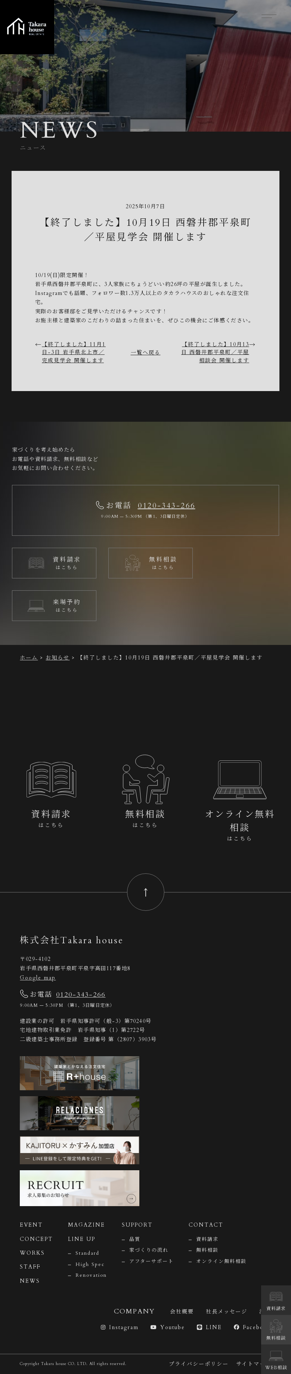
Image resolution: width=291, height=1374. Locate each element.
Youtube (168, 1327)
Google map (38, 977)
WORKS (32, 1253)
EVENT (31, 1225)
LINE (209, 1327)
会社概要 (182, 1311)
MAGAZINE (86, 1225)
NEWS (30, 1281)
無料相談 (207, 1250)
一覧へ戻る (146, 352)
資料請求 (207, 1239)
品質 (134, 1239)
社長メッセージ (226, 1311)
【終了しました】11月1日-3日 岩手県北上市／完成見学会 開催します (74, 352)
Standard (87, 1253)
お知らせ (57, 657)
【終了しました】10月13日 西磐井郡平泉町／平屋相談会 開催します (215, 352)
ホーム (29, 657)
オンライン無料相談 (221, 1261)
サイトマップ (253, 1364)
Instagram (120, 1327)
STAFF (30, 1266)
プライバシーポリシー (199, 1364)
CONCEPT (36, 1239)
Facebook (252, 1327)
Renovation (91, 1275)
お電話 (62, 995)
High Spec (90, 1264)
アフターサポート (151, 1261)
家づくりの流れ (148, 1250)
